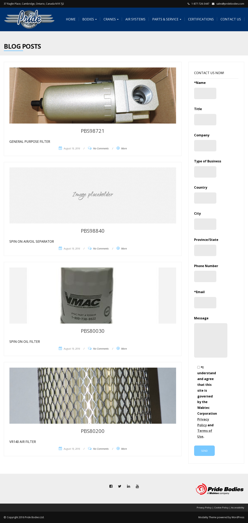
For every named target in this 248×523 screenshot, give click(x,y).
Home (70, 19)
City (205, 220)
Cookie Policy (221, 507)
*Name (205, 89)
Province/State (206, 246)
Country (205, 194)
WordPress (238, 517)
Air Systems (135, 19)
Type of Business (207, 168)
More (124, 148)
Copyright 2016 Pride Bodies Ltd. (25, 517)
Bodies (89, 19)
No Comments (101, 148)
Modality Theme (207, 517)
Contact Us (230, 19)
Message (205, 337)
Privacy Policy (204, 507)
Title (205, 116)
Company (205, 142)
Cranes (111, 19)
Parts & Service (166, 19)
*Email (205, 299)
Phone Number (206, 273)
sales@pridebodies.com (230, 3)
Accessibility (237, 507)
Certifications (200, 19)
